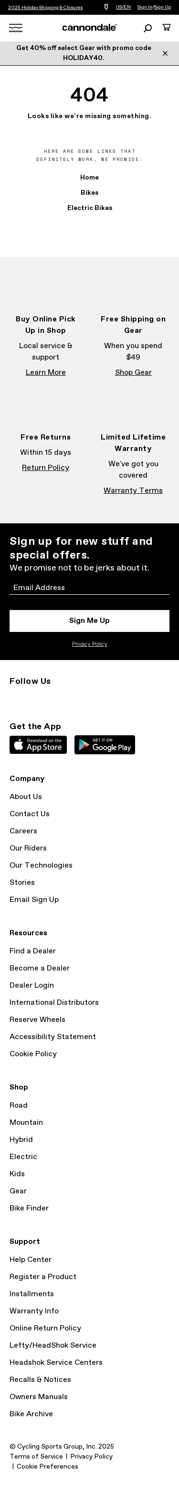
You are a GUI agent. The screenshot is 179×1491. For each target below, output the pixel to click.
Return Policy (45, 468)
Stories (22, 883)
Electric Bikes (89, 208)
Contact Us (30, 814)
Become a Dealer (40, 968)
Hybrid (21, 1140)
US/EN (123, 7)
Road (19, 1106)
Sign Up (162, 7)
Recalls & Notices (40, 1380)
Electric (23, 1157)
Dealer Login (32, 986)
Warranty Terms (133, 491)
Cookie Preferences (47, 1466)
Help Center (31, 1260)
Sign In (144, 7)
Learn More (46, 373)
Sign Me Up (89, 621)
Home (89, 177)
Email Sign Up (34, 900)
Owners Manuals (39, 1397)
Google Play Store (105, 744)
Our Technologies (41, 866)
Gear (18, 1191)
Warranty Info (34, 1311)
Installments (32, 1294)
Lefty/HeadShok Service (53, 1346)
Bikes (89, 193)
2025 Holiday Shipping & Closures (45, 7)
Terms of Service (36, 1456)
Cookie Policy (33, 1054)
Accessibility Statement (53, 1037)
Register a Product (43, 1277)
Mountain (26, 1123)
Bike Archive (31, 1414)
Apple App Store (38, 744)
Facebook (36, 698)
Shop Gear (133, 373)
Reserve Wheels (37, 1020)
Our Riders (28, 848)
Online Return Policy (45, 1328)
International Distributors (54, 1003)
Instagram (15, 698)
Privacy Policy (89, 644)
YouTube (78, 698)
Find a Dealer (33, 951)
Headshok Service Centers (56, 1363)
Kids (17, 1174)
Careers (23, 831)
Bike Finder (29, 1208)
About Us (26, 797)
